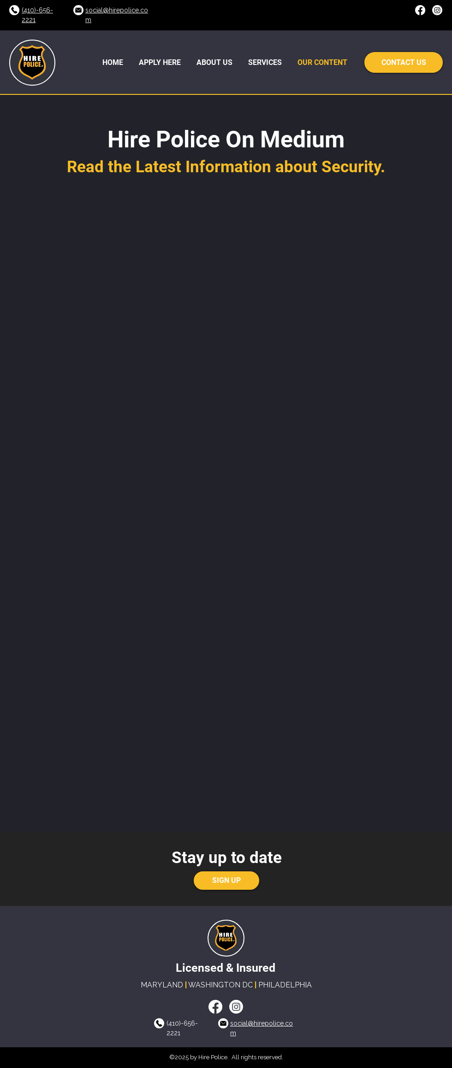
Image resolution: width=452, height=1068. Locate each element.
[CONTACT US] (403, 62)
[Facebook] (420, 10)
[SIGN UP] (226, 880)
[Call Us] (14, 10)
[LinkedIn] (437, 10)
